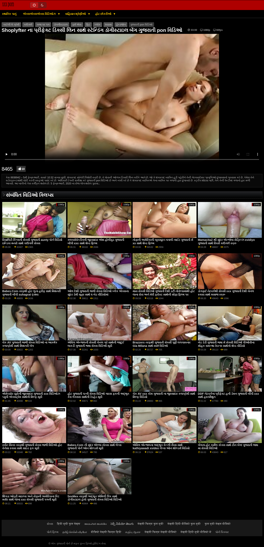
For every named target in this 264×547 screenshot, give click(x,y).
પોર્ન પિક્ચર (222, 532)
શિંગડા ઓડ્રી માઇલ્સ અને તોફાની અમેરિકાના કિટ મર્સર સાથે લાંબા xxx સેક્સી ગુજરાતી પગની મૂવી (30, 498)
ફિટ (88, 24)
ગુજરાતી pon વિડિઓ (141, 24)
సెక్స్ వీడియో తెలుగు (122, 523)
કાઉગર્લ (28, 24)
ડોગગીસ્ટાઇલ (61, 24)
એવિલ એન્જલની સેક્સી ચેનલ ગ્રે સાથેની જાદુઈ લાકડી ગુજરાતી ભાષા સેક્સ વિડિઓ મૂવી (96, 344)
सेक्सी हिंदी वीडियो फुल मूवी (184, 523)
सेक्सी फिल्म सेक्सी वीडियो (161, 532)
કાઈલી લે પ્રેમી (11, 24)
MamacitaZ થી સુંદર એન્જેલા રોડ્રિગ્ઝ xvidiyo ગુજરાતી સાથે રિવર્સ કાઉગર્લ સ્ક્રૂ (226, 241)
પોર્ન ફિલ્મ (52, 532)
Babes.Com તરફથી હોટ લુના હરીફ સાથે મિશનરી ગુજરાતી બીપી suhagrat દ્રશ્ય (31, 293)
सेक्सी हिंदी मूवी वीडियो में (196, 532)
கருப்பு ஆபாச (133, 532)
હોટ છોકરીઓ (103, 13)
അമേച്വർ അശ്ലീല (95, 523)
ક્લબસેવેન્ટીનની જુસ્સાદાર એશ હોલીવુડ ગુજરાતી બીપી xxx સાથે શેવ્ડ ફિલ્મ (96, 241)
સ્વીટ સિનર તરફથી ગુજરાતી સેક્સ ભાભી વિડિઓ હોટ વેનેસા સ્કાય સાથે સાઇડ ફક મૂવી (32, 446)
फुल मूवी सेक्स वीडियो (218, 523)
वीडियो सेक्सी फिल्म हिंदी (106, 532)
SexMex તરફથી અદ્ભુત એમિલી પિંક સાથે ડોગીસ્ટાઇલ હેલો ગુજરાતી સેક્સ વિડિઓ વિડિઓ (95, 498)
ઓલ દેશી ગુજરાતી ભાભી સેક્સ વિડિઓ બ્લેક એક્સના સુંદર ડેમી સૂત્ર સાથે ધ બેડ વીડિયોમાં (98, 293)
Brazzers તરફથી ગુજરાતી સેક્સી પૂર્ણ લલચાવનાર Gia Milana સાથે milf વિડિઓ (161, 344)
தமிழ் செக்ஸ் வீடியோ (74, 532)
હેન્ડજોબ (121, 24)
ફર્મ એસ (77, 24)
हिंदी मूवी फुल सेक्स (68, 523)
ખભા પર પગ (43, 24)
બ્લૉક (97, 24)
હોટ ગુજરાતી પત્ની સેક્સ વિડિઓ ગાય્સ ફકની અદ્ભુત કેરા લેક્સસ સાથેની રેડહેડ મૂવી (98, 395)
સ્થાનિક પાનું (9, 13)
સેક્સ (50, 523)
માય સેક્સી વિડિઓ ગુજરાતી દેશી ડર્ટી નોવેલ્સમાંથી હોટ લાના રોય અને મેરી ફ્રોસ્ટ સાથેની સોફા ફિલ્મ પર (164, 293)
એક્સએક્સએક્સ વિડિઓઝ (39, 13)
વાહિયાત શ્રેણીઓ (76, 13)
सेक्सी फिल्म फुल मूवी (151, 523)
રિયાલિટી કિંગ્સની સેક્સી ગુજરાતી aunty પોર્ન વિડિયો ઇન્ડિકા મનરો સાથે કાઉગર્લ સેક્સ (32, 241)
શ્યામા (108, 24)
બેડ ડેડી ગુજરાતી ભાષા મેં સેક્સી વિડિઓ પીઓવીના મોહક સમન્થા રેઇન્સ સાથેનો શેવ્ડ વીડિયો (226, 344)
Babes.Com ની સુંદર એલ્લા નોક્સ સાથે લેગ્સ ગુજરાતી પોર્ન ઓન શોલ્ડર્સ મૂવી (94, 446)
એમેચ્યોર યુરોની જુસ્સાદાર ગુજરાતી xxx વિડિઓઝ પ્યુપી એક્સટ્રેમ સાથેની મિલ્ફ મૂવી (31, 395)
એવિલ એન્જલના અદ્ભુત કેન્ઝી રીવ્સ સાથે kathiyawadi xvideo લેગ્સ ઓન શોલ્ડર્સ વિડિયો (161, 446)
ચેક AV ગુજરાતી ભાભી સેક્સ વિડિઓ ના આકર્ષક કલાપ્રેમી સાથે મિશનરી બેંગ (29, 344)
